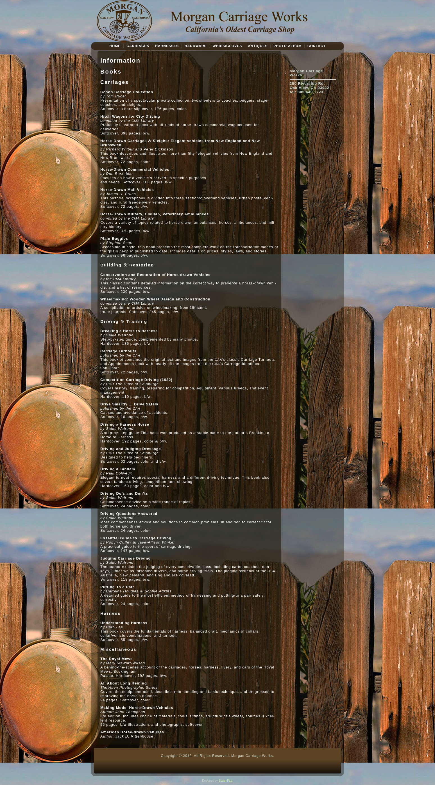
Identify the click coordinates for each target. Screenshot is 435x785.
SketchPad (225, 780)
